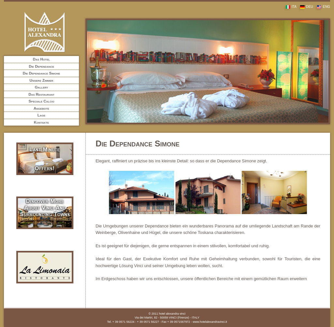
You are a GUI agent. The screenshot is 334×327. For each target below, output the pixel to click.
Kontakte (41, 122)
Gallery (41, 87)
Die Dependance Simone (41, 73)
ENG (322, 6)
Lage (41, 115)
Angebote (41, 108)
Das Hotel (41, 59)
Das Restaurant (41, 94)
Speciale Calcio (41, 101)
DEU (305, 6)
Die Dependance (41, 66)
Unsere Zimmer (41, 80)
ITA (289, 6)
